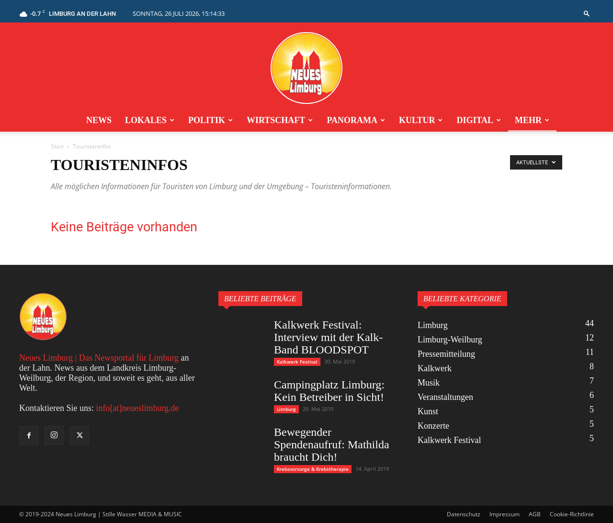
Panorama (356, 120)
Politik (210, 120)
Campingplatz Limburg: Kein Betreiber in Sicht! (329, 390)
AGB (535, 514)
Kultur (421, 120)
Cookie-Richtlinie (572, 514)
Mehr (532, 120)
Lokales (149, 120)
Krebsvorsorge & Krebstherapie (313, 469)
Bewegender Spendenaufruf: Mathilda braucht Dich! (331, 444)
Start (57, 146)
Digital (478, 120)
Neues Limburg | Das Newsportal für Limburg (99, 358)
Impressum (504, 514)
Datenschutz (463, 514)
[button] (586, 13)
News (99, 120)
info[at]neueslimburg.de (137, 408)
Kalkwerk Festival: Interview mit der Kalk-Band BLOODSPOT (328, 337)
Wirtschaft (280, 120)
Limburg (286, 409)
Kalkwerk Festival (297, 361)
